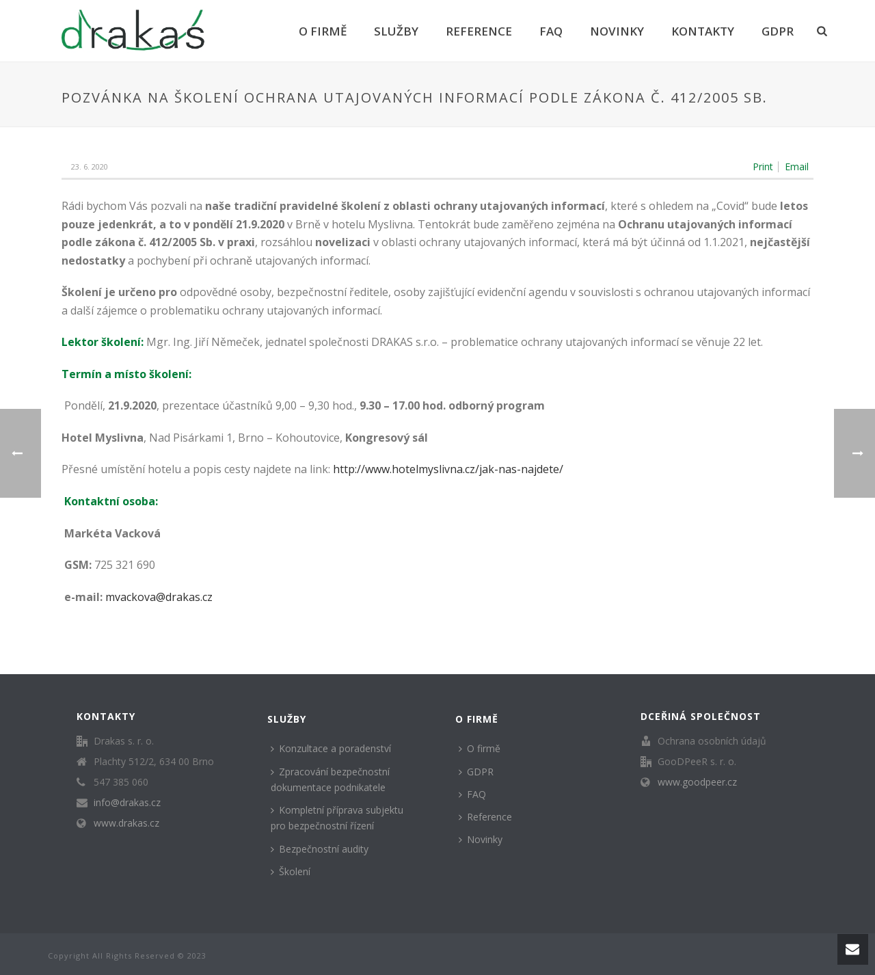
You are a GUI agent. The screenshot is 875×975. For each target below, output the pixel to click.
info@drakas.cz (127, 803)
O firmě (323, 31)
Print (763, 166)
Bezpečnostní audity (319, 848)
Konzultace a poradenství (331, 748)
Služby (396, 31)
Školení (290, 871)
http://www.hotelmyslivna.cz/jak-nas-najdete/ (448, 469)
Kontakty (702, 31)
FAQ (551, 31)
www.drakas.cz (126, 823)
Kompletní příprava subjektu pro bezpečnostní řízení (337, 817)
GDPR (778, 31)
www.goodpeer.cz (697, 782)
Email (797, 166)
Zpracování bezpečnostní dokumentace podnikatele (330, 779)
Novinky (617, 31)
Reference (479, 31)
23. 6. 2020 (89, 166)
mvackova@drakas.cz (159, 596)
